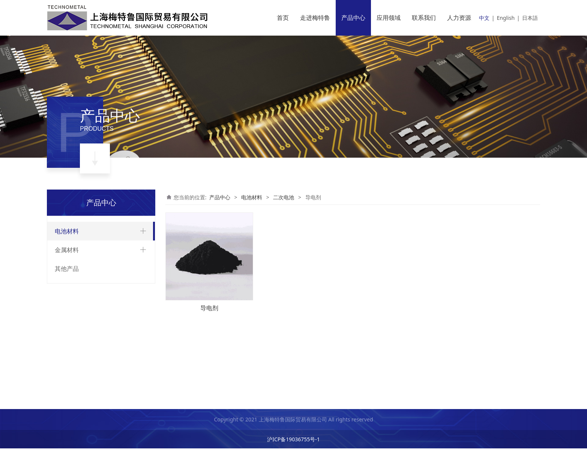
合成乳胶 (77, 281)
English (506, 17)
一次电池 (71, 332)
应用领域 (389, 17)
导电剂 (75, 309)
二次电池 (71, 248)
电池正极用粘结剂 (88, 299)
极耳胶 (75, 271)
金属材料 (67, 363)
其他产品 (67, 382)
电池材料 (67, 231)
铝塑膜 (75, 262)
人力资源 (459, 17)
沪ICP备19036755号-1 (293, 441)
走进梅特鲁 (315, 17)
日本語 (530, 17)
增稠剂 (75, 318)
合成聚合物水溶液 (88, 290)
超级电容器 (74, 345)
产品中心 (353, 17)
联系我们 (424, 17)
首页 (283, 17)
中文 (484, 17)
